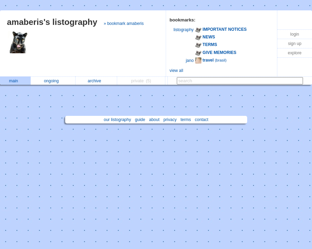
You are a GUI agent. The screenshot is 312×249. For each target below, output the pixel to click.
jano (190, 60)
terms (186, 119)
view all (176, 70)
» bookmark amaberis (124, 23)
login (294, 34)
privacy (169, 119)
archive (96, 81)
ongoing (53, 81)
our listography (117, 119)
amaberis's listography (52, 22)
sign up (295, 43)
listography (184, 29)
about (154, 119)
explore (294, 52)
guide (140, 119)
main (15, 81)
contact (201, 119)
